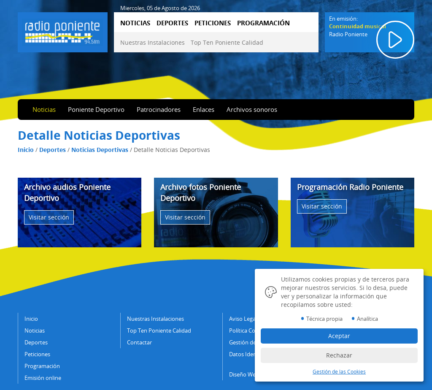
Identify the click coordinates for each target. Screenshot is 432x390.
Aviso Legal (243, 318)
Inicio (26, 150)
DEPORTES (172, 23)
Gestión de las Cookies (339, 371)
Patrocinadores (159, 109)
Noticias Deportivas (99, 150)
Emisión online (42, 378)
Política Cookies (248, 330)
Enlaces (203, 109)
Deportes (52, 150)
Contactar (139, 342)
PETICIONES (212, 23)
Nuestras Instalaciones (152, 42)
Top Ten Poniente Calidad (227, 42)
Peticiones (37, 354)
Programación (42, 366)
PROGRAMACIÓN (263, 23)
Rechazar (339, 355)
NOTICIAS (135, 23)
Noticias (44, 109)
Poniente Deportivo (96, 109)
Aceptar (339, 336)
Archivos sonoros (252, 109)
